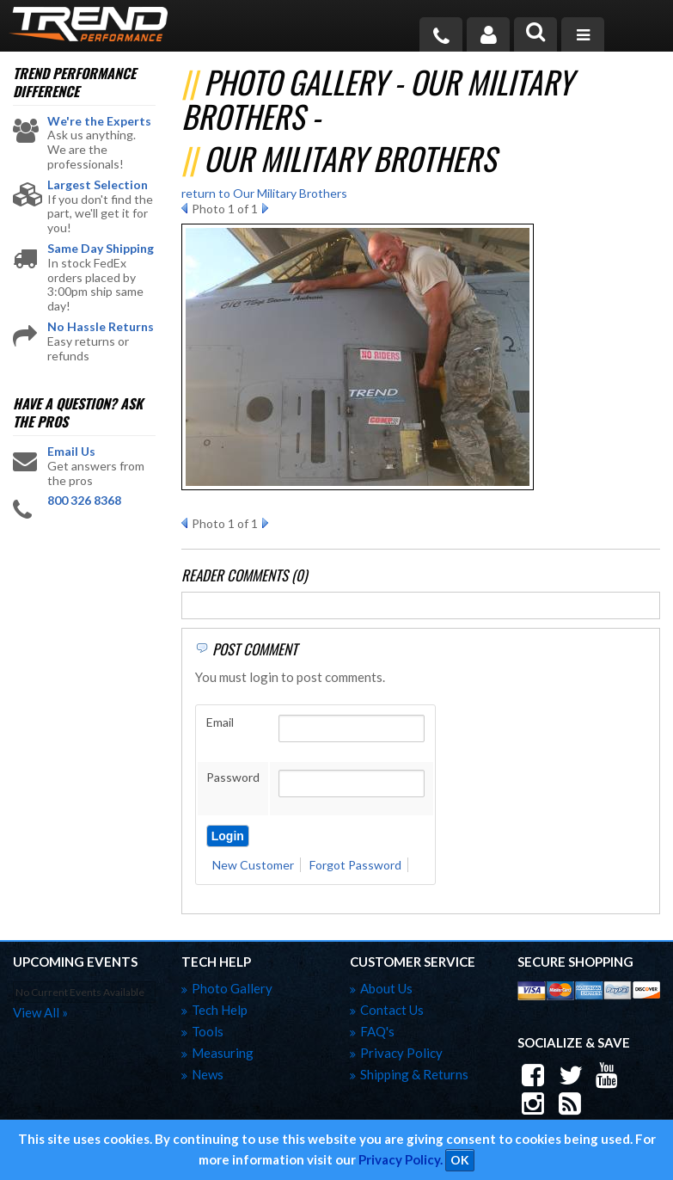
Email (220, 722)
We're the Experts (99, 121)
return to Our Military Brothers (264, 193)
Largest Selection (97, 185)
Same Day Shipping (100, 248)
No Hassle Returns (100, 327)
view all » (40, 1012)
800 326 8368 (84, 500)
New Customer (253, 864)
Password (233, 777)
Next (265, 208)
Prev (184, 208)
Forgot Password (355, 864)
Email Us (71, 451)
